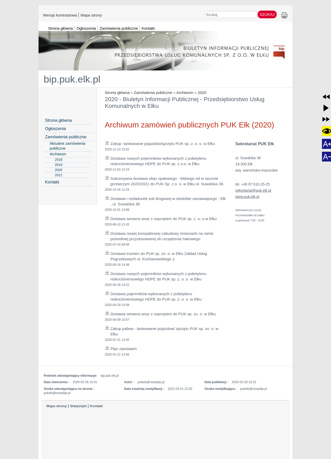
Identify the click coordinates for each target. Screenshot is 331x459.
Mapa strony (91, 15)
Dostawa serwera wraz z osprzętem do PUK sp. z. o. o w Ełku (163, 218)
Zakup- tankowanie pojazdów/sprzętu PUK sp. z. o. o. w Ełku (162, 143)
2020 (202, 92)
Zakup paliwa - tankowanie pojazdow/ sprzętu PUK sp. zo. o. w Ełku (164, 331)
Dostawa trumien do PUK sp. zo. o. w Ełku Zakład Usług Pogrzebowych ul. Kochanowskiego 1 (158, 256)
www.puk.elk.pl (247, 197)
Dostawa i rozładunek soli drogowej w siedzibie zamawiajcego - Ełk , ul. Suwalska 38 (168, 201)
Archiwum (184, 92)
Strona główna (117, 92)
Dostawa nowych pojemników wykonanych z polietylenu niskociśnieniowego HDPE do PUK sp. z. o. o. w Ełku (158, 276)
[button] (326, 97)
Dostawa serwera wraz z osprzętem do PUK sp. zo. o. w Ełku (163, 314)
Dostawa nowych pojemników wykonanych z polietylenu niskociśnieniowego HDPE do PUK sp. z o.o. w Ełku (158, 161)
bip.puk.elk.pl (72, 79)
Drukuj (284, 15)
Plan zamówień (123, 349)
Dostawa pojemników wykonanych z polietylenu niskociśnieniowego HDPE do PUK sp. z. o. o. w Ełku (156, 296)
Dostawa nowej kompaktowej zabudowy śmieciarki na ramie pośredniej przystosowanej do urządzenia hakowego (162, 236)
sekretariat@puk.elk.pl (253, 190)
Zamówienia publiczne (153, 92)
